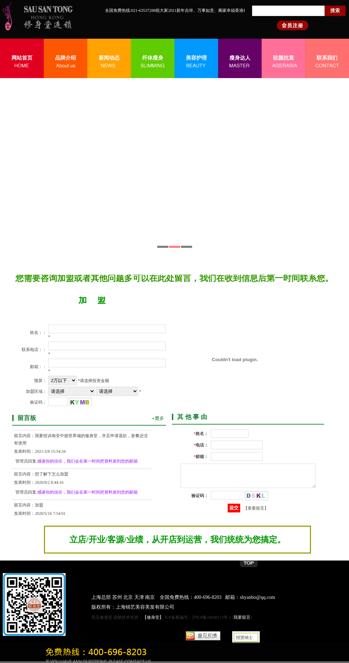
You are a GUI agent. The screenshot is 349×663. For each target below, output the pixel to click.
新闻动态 (109, 58)
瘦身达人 (239, 58)
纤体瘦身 (152, 58)
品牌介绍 (65, 58)
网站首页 (22, 58)
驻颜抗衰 (283, 58)
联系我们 (327, 58)
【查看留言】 (255, 512)
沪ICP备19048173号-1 (212, 617)
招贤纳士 (244, 637)
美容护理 (196, 58)
